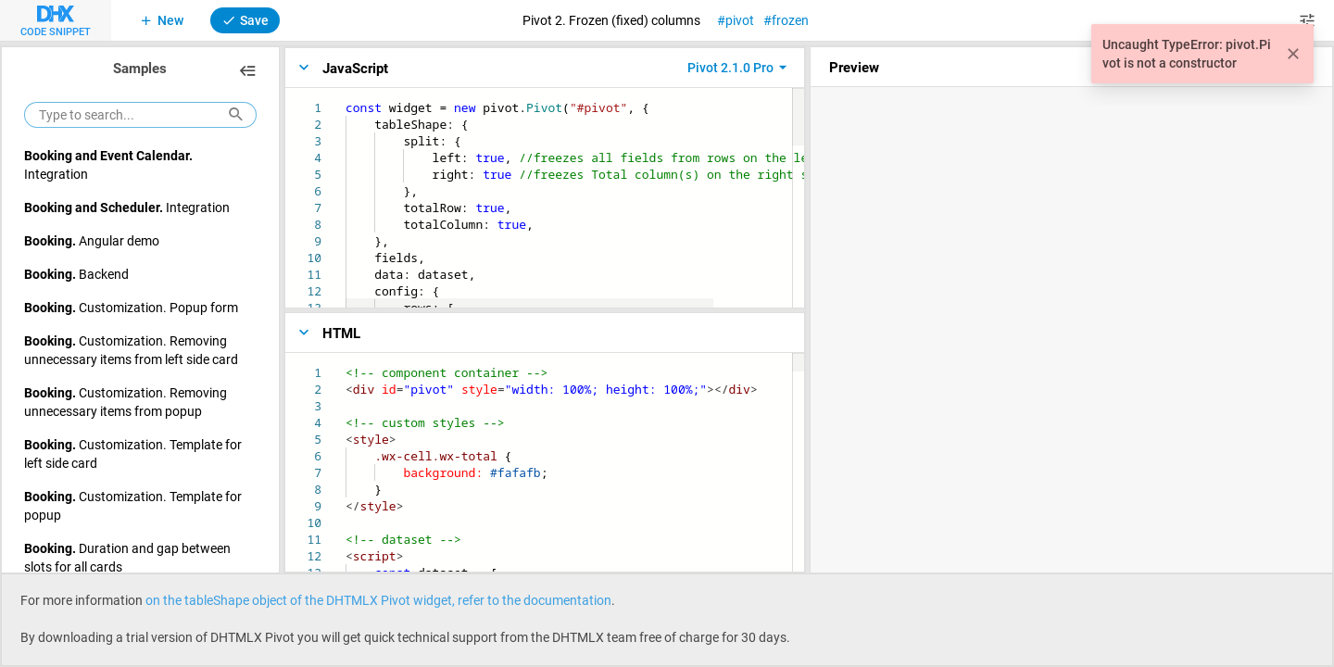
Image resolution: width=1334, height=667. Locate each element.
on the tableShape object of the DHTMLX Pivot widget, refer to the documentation (378, 600)
